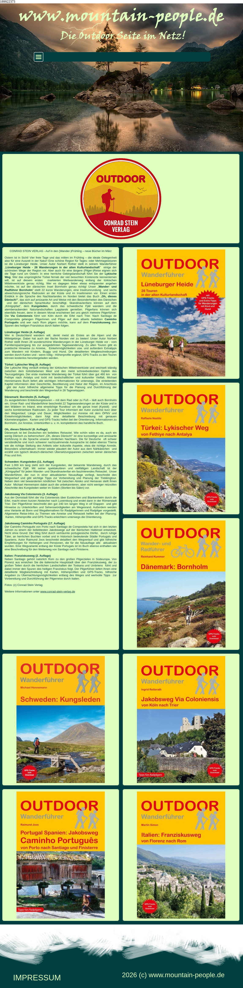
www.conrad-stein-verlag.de (57, 591)
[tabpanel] (61, 421)
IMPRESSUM (37, 977)
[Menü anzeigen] (38, 57)
